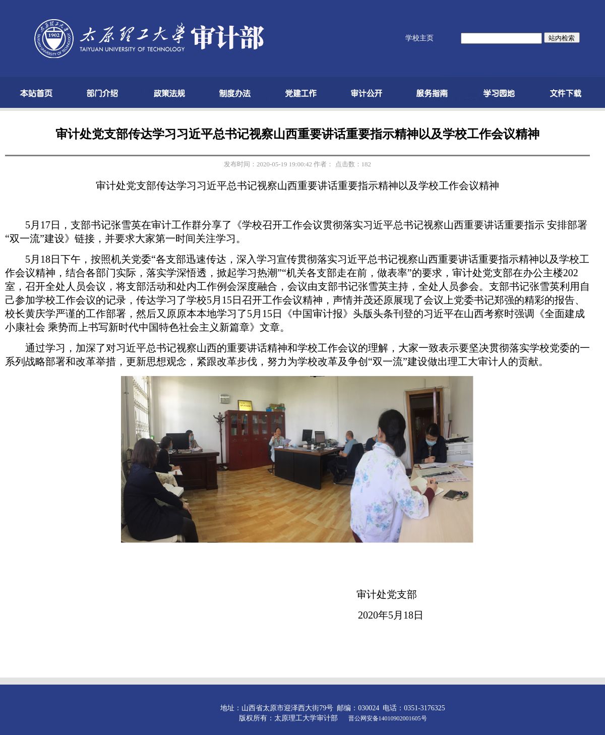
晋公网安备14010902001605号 (387, 718)
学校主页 (419, 38)
